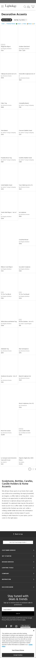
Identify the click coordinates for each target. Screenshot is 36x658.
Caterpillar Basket (24, 103)
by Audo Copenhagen (25, 324)
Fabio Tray (4, 103)
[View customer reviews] (25, 627)
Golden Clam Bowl (24, 47)
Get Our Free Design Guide (18, 542)
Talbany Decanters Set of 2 (8, 74)
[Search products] (25, 6)
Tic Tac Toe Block (6, 294)
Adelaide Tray (5, 349)
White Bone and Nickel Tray (9, 322)
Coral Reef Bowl (23, 240)
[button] (2, 6)
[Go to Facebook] (6, 626)
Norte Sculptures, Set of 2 (26, 403)
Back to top (18, 534)
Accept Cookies (18, 655)
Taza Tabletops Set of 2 (26, 185)
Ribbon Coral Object (7, 267)
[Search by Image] (28, 6)
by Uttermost (23, 405)
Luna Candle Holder (24, 431)
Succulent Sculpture (24, 267)
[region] (18, 643)
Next (35, 469)
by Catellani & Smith (24, 433)
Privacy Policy (6, 620)
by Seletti (4, 462)
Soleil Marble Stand (6, 185)
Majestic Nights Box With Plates (26, 459)
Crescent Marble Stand (25, 130)
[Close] (34, 631)
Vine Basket (4, 130)
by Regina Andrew (6, 49)
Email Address (8, 609)
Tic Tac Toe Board (24, 294)
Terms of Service (17, 620)
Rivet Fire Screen (6, 431)
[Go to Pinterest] (11, 626)
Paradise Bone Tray (6, 158)
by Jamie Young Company (26, 105)
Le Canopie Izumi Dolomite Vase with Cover (9, 459)
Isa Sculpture (22, 212)
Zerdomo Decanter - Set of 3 (9, 377)
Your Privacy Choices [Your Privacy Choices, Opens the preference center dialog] (18, 650)
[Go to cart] (33, 6)
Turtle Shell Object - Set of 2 (8, 213)
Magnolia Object (6, 47)
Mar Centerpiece (24, 349)
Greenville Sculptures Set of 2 (27, 75)
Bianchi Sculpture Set (25, 376)
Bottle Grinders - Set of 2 (26, 322)
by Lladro (21, 462)
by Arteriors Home (6, 76)
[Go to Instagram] (16, 626)
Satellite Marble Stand (25, 158)
